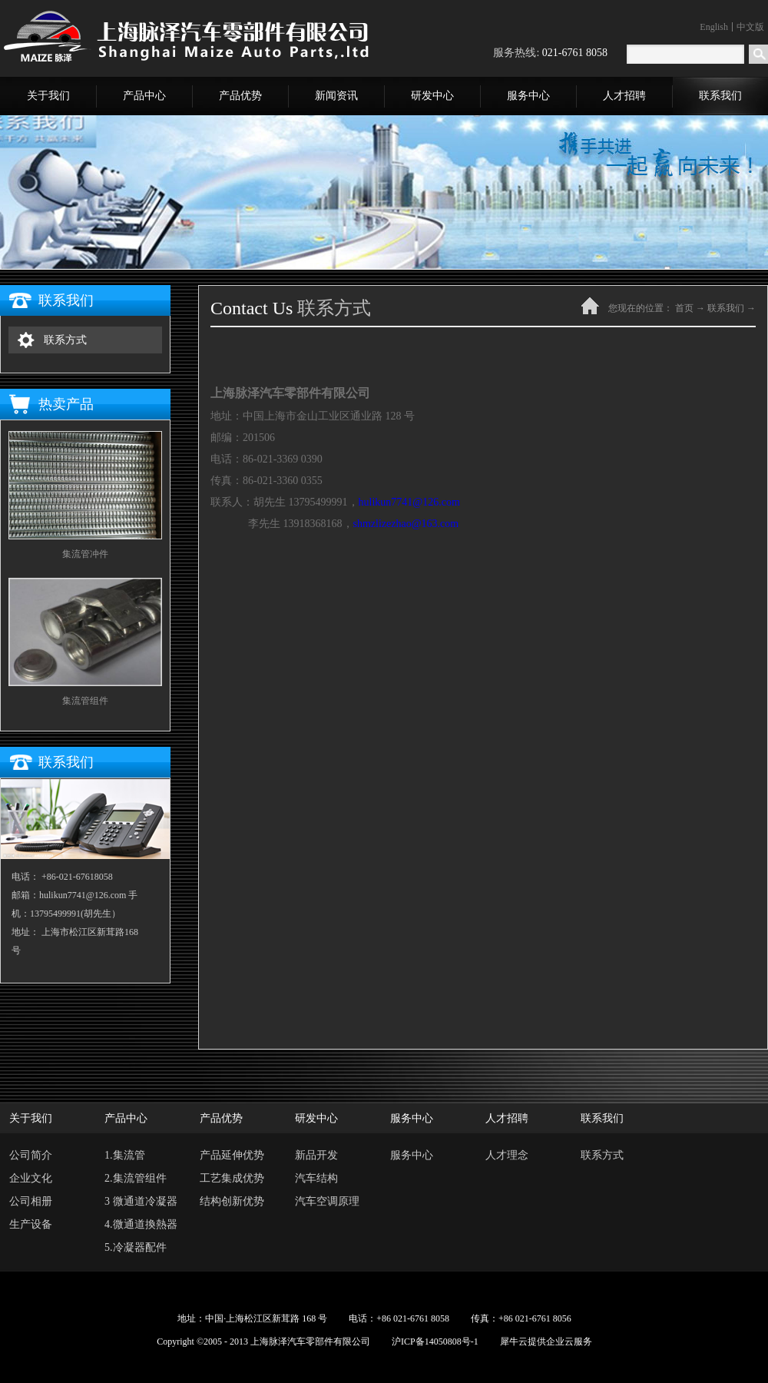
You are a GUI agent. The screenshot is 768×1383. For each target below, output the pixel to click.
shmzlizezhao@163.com (406, 523)
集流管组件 (85, 700)
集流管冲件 (85, 554)
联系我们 (725, 308)
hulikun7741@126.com (409, 502)
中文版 (750, 27)
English (714, 27)
